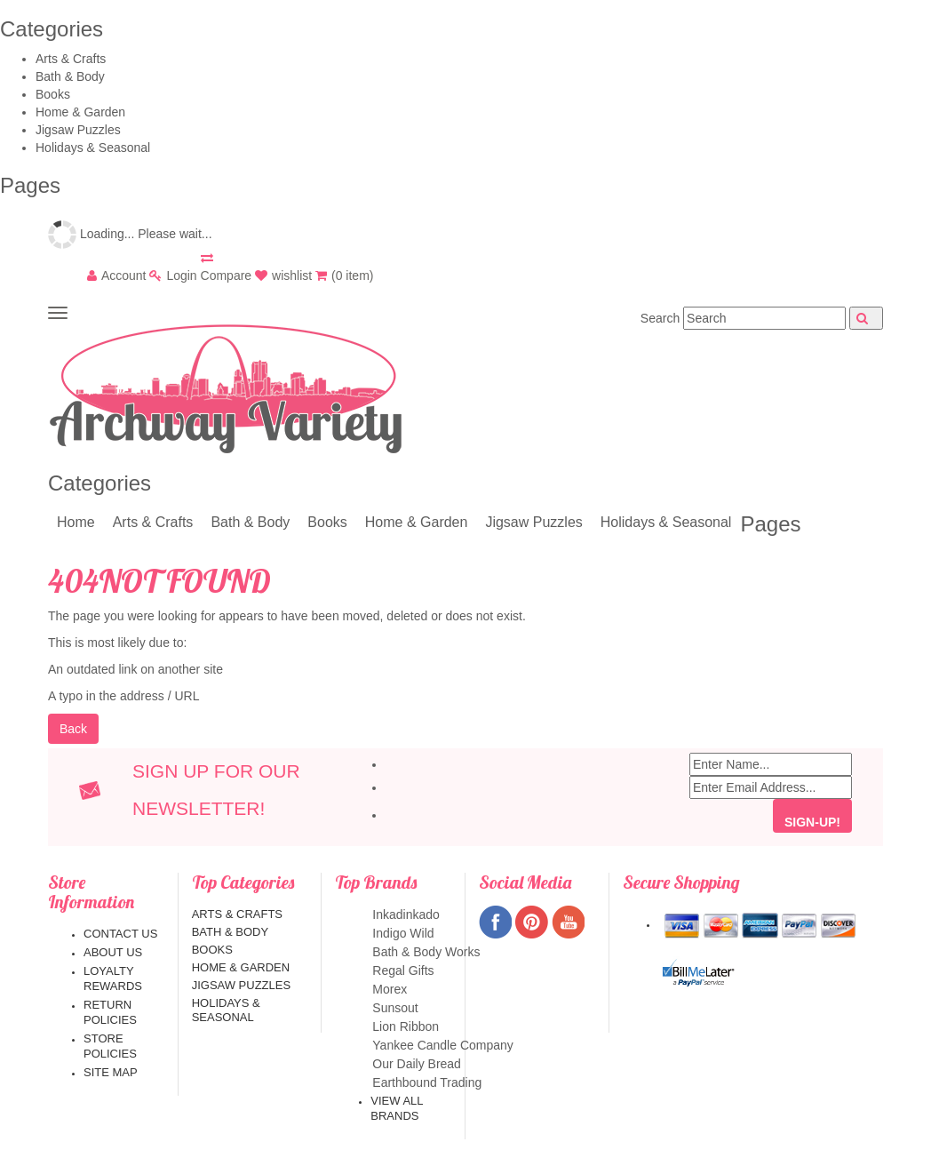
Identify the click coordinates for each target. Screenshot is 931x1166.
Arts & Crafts (71, 59)
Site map (111, 1072)
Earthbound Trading (410, 1083)
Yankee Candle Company (410, 1045)
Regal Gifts (410, 971)
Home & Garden (80, 112)
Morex (410, 989)
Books (53, 94)
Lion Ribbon (410, 1027)
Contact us (120, 933)
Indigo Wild (410, 933)
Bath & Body (70, 76)
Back (73, 729)
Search (660, 318)
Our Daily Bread (410, 1064)
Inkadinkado (410, 915)
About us (113, 952)
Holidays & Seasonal (93, 147)
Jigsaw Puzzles (78, 130)
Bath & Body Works (410, 952)
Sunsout (410, 1008)
